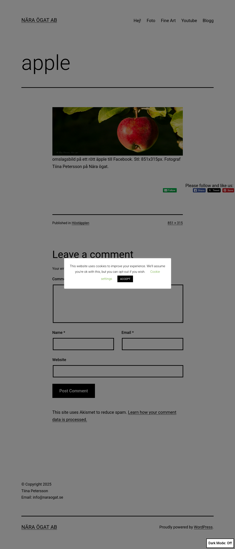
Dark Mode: (220, 543)
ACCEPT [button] (125, 278)
